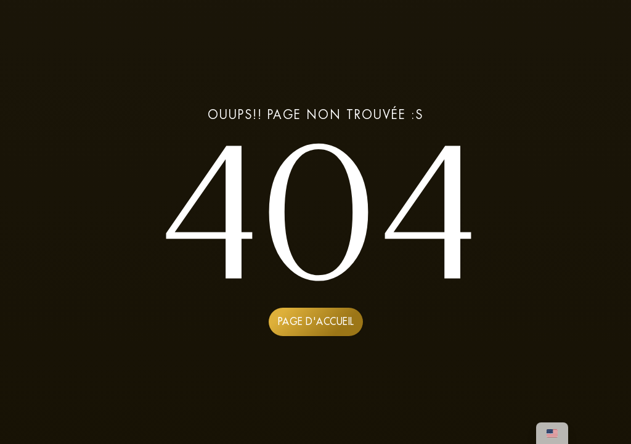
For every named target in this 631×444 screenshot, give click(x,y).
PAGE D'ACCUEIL (316, 321)
